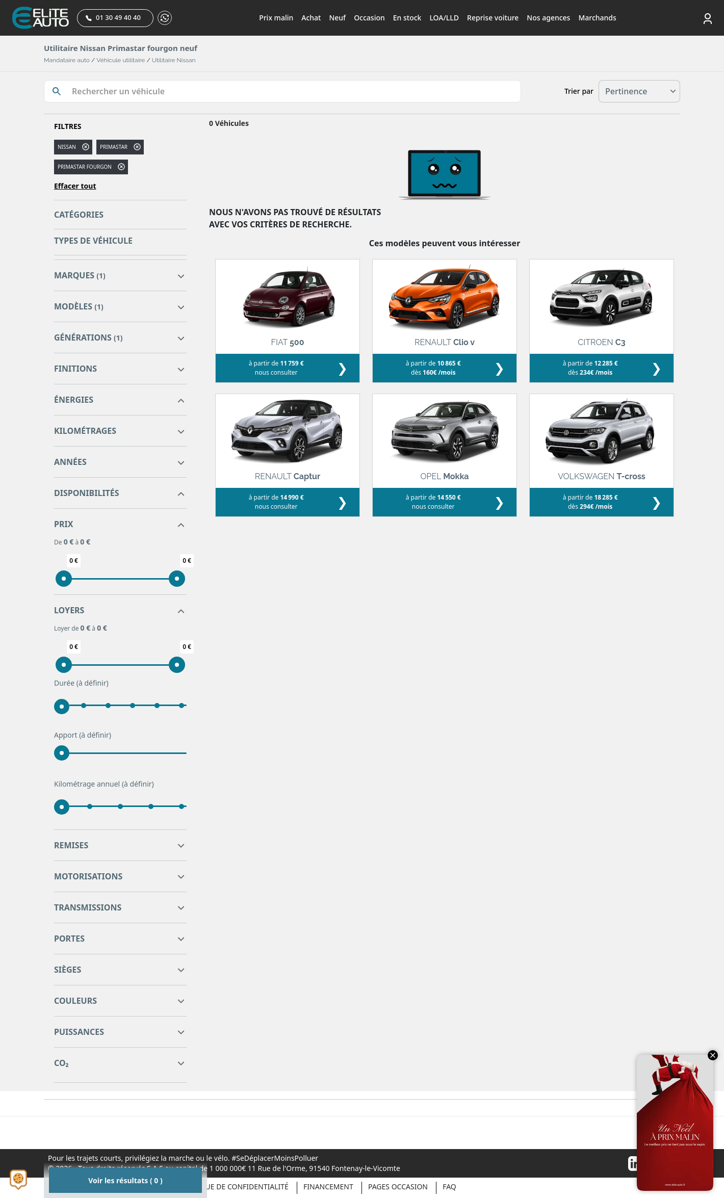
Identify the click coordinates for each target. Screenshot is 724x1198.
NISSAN (67, 146)
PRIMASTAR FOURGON (85, 166)
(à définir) (92, 683)
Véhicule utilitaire (120, 60)
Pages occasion (398, 1186)
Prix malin (276, 17)
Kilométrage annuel (104, 784)
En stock (407, 17)
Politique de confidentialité (233, 1186)
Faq (449, 1186)
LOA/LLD (444, 17)
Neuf (337, 17)
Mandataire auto (67, 60)
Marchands (597, 17)
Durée (81, 683)
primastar (113, 146)
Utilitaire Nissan (174, 60)
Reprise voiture (493, 17)
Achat (311, 17)
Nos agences (548, 17)
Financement (328, 1186)
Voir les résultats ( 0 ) (125, 1180)
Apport (82, 735)
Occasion (369, 17)
